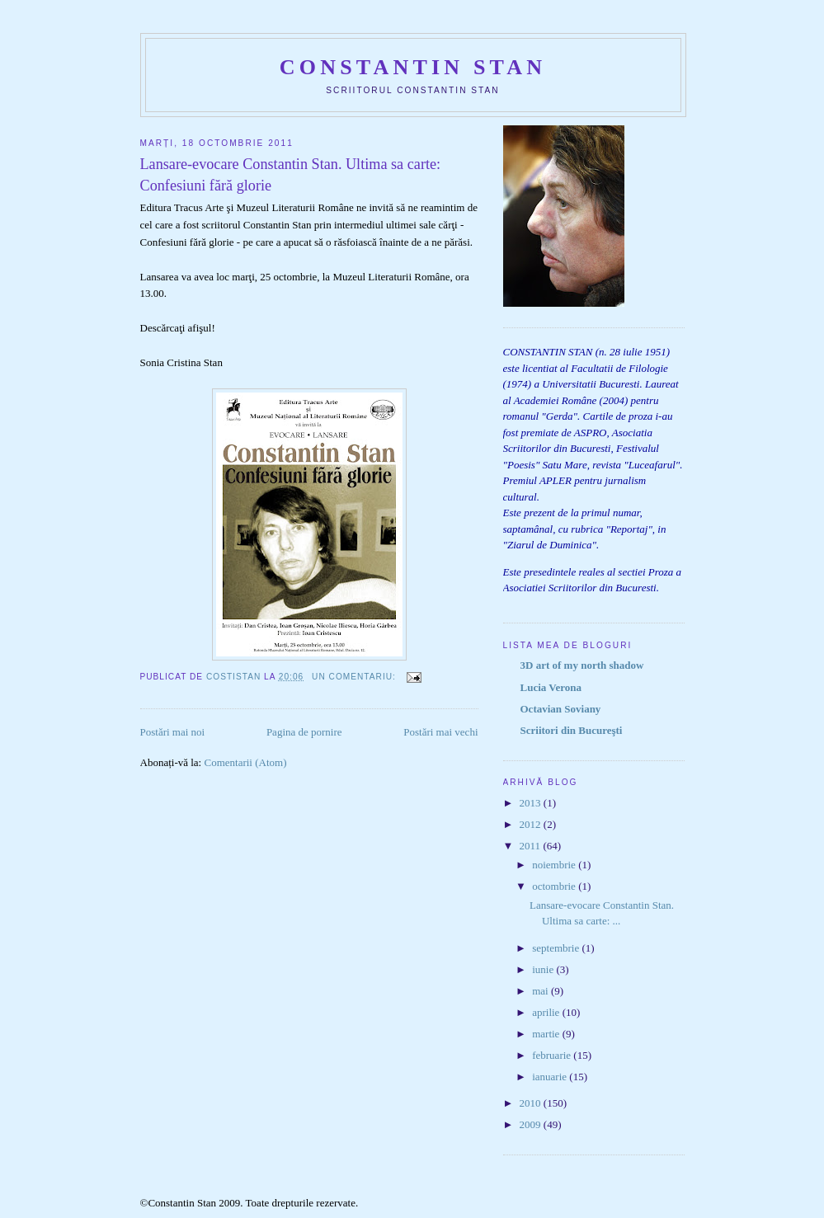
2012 (532, 824)
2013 (532, 803)
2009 (532, 1124)
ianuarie (550, 1076)
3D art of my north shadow (582, 665)
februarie (552, 1055)
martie (547, 1034)
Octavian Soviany (560, 709)
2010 (532, 1103)
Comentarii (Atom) (245, 762)
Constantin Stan (413, 67)
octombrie (555, 886)
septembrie (557, 948)
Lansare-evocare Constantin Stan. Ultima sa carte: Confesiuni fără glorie (290, 174)
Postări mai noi (172, 732)
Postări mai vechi (440, 732)
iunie (544, 969)
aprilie (547, 1012)
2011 (532, 845)
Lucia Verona (551, 687)
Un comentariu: (355, 676)
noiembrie (555, 864)
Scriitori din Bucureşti (571, 730)
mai (541, 991)
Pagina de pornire (304, 732)
